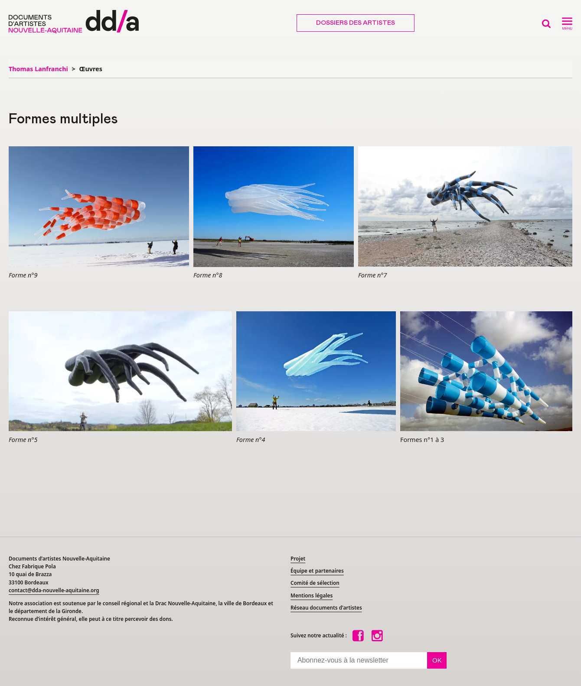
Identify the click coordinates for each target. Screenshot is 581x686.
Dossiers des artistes (355, 23)
